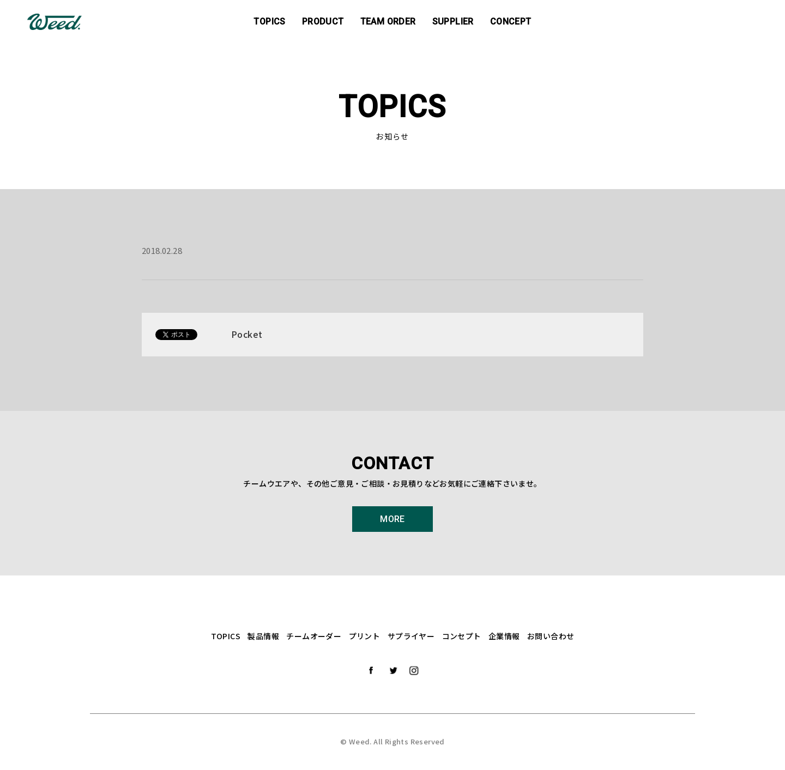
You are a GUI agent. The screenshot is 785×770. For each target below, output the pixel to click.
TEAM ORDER (388, 21)
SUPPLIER (453, 21)
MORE (392, 519)
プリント (365, 635)
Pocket (246, 334)
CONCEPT (511, 21)
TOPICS (269, 21)
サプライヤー (411, 635)
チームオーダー (313, 635)
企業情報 (504, 635)
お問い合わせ (550, 635)
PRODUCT (323, 21)
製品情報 (263, 635)
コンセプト (461, 635)
